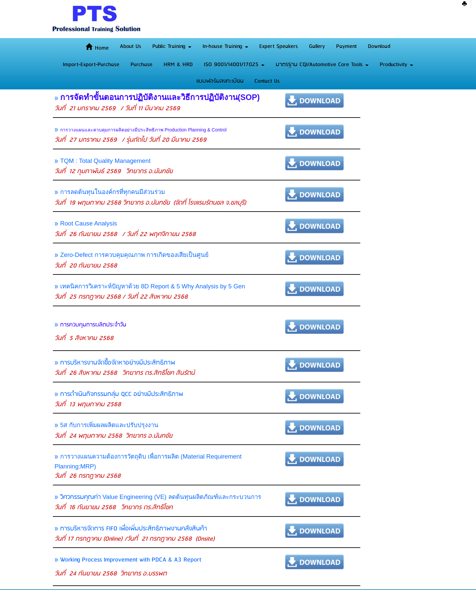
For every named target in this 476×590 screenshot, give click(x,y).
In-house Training (225, 46)
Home (97, 48)
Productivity (396, 65)
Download (379, 46)
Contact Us (267, 81)
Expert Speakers (278, 46)
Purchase (141, 65)
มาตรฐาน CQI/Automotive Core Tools (322, 65)
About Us (130, 46)
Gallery (317, 46)
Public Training (171, 46)
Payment (346, 46)
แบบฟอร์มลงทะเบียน (220, 81)
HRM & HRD (178, 65)
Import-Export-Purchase (91, 65)
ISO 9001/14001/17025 (234, 65)
